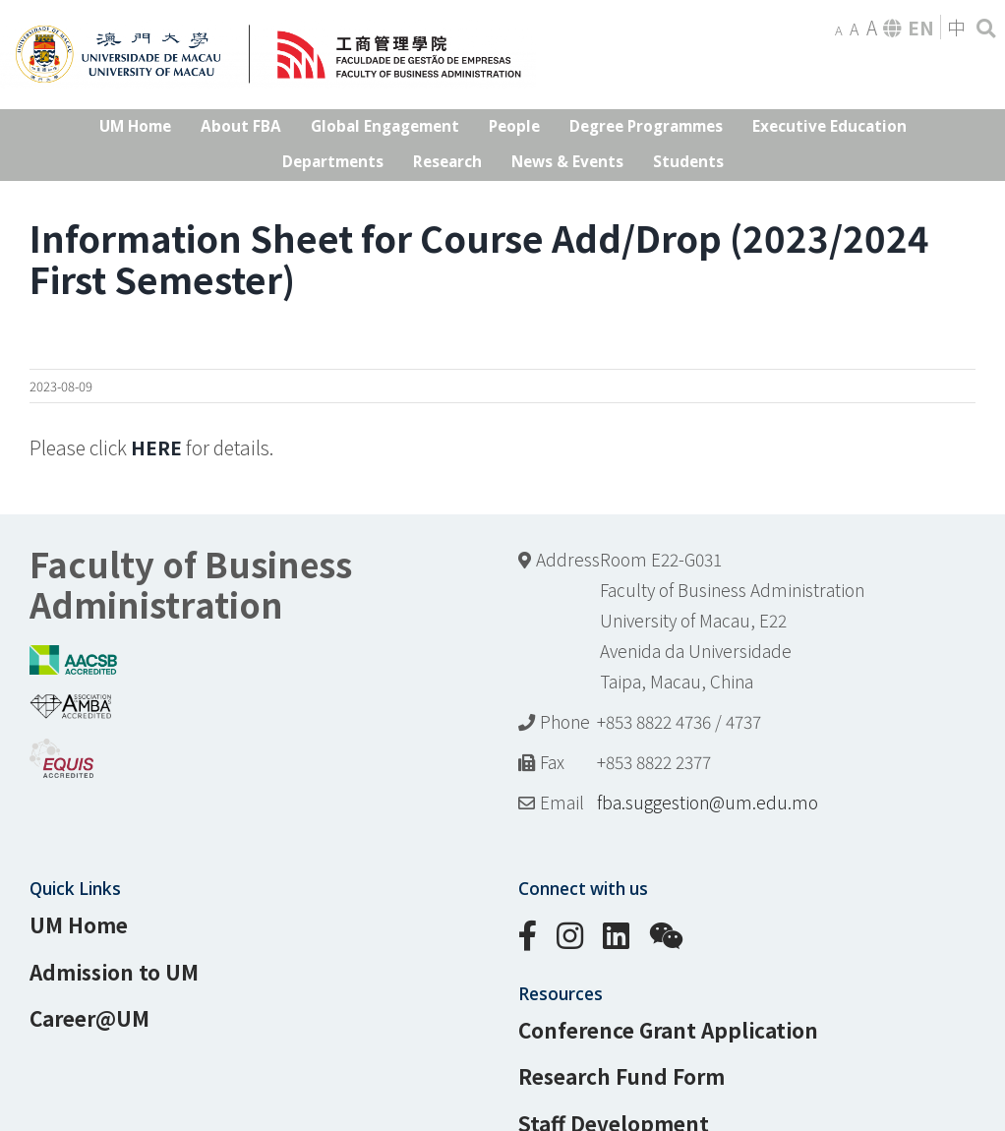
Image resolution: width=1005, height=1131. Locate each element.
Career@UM (89, 1018)
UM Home (79, 924)
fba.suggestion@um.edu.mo (707, 802)
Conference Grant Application (668, 1029)
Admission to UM (114, 971)
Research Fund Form (621, 1076)
